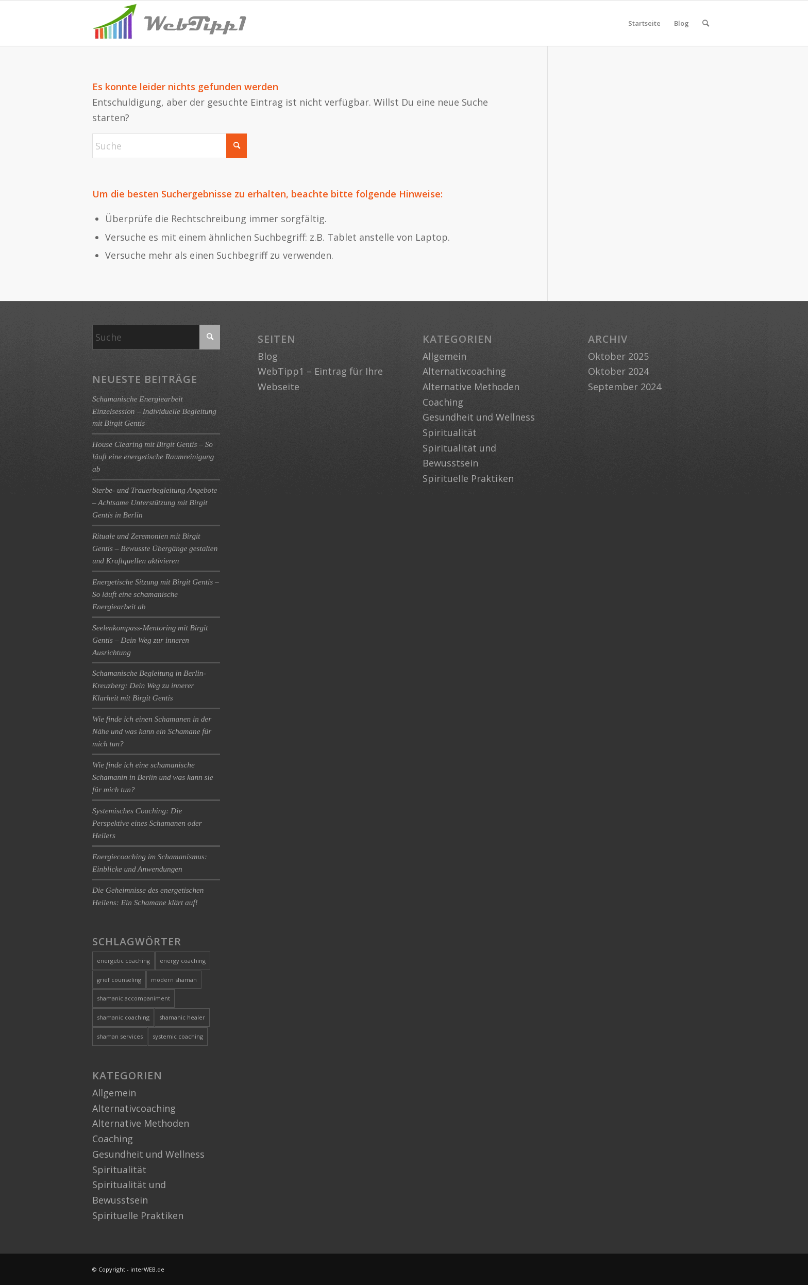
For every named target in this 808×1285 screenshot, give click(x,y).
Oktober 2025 (618, 356)
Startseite (644, 23)
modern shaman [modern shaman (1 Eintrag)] (174, 979)
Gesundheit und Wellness (148, 1154)
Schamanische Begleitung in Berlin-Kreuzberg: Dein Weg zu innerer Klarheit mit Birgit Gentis (149, 685)
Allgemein (114, 1093)
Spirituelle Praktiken (137, 1215)
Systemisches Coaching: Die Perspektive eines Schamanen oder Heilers (147, 823)
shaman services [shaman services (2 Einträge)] (120, 1036)
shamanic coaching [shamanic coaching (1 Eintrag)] (123, 1017)
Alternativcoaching (134, 1108)
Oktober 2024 (618, 371)
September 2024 (624, 386)
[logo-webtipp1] (169, 23)
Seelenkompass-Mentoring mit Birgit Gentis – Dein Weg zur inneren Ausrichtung (150, 640)
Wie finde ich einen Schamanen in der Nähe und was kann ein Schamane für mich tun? (151, 731)
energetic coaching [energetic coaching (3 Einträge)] (123, 960)
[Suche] (706, 23)
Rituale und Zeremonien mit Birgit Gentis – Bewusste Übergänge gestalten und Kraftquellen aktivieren (154, 548)
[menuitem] (706, 23)
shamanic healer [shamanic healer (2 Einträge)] (182, 1017)
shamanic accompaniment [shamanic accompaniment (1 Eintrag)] (133, 998)
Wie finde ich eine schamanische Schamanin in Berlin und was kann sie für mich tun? (152, 777)
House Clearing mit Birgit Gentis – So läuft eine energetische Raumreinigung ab (153, 456)
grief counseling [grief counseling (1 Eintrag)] (119, 979)
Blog (681, 23)
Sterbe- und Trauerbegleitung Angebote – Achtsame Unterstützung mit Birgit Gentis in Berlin (154, 502)
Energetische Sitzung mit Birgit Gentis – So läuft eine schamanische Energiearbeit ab (155, 594)
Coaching (112, 1138)
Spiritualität (119, 1169)
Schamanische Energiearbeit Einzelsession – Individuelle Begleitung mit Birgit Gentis (154, 411)
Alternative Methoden (140, 1123)
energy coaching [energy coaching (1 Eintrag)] (183, 960)
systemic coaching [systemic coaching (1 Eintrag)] (178, 1036)
